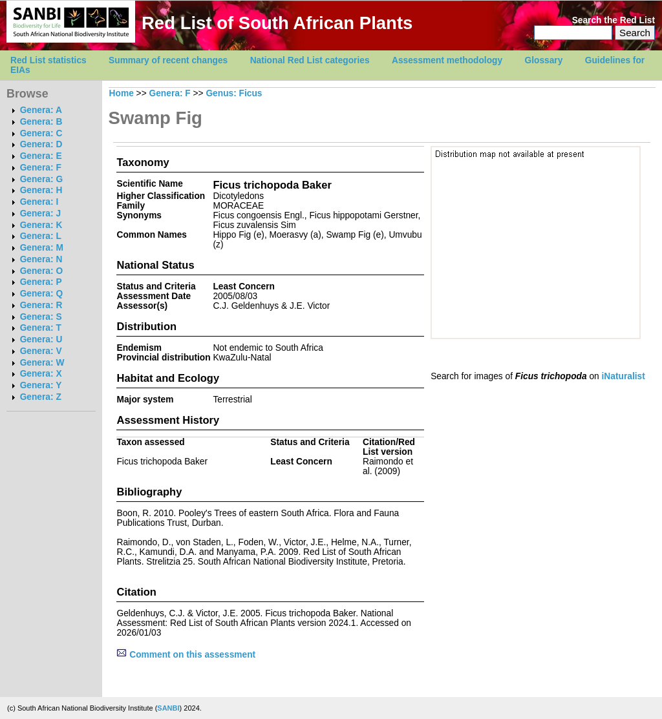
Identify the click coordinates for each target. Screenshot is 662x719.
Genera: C (41, 133)
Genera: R (41, 305)
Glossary (544, 60)
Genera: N (41, 259)
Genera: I (39, 202)
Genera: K (41, 225)
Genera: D (41, 144)
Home (121, 93)
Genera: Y (41, 385)
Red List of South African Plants (277, 23)
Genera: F (40, 167)
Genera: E (41, 156)
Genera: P (41, 282)
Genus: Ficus (234, 93)
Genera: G (41, 179)
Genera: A (41, 110)
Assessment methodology (447, 60)
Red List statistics (48, 60)
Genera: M (41, 248)
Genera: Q (41, 293)
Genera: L (40, 236)
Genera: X (41, 374)
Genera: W (42, 363)
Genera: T (40, 328)
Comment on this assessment (185, 655)
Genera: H (41, 190)
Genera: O (41, 271)
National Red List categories (310, 60)
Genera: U (41, 339)
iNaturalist (623, 376)
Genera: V (41, 351)
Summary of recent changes (168, 60)
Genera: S (41, 317)
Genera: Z (40, 397)
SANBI (168, 708)
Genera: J (40, 213)
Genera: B (41, 122)
